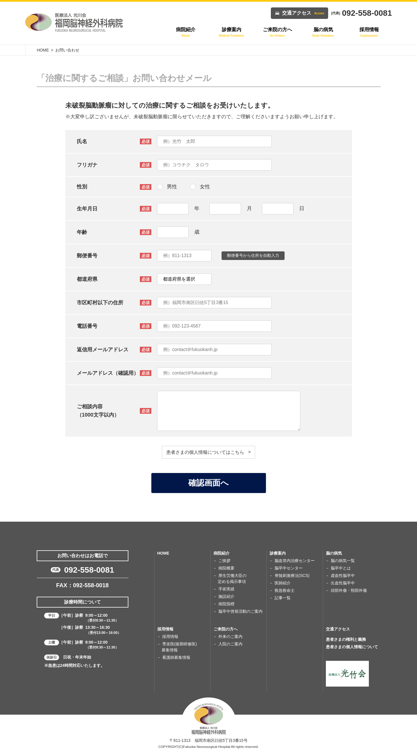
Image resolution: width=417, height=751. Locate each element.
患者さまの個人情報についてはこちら (205, 452)
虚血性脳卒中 (343, 575)
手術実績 (226, 589)
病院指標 (226, 604)
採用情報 (170, 636)
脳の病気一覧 (343, 560)
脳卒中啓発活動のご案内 (240, 611)
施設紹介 (226, 596)
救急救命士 (285, 590)
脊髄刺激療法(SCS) (292, 575)
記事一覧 (283, 598)
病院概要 (226, 568)
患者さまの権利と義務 (346, 639)
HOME (43, 50)
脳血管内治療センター (295, 560)
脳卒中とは (341, 568)
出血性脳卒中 (343, 583)
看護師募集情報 (176, 657)
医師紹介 (283, 583)
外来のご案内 (230, 636)
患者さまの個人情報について (352, 646)
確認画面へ (208, 482)
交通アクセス (303, 13)
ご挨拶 (224, 560)
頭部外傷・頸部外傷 (349, 590)
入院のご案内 (230, 644)
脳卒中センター (289, 568)
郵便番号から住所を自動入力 (253, 255)
